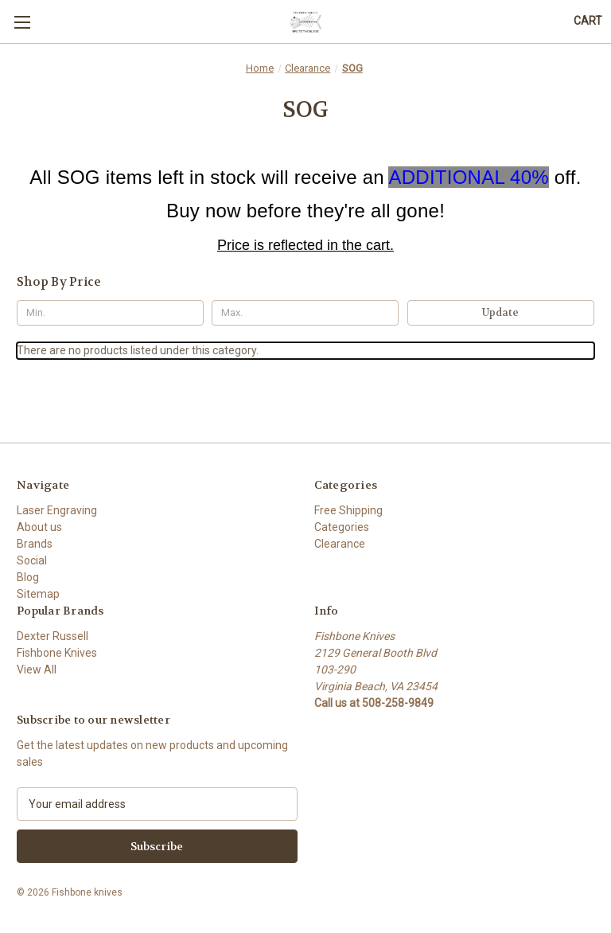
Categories (341, 527)
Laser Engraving (57, 510)
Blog (28, 577)
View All (36, 669)
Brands (35, 543)
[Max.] (305, 313)
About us (39, 527)
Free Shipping (348, 510)
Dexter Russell (52, 636)
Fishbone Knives (57, 652)
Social (32, 560)
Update (500, 312)
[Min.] (110, 313)
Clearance (339, 543)
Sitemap (38, 594)
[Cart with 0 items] (588, 21)
